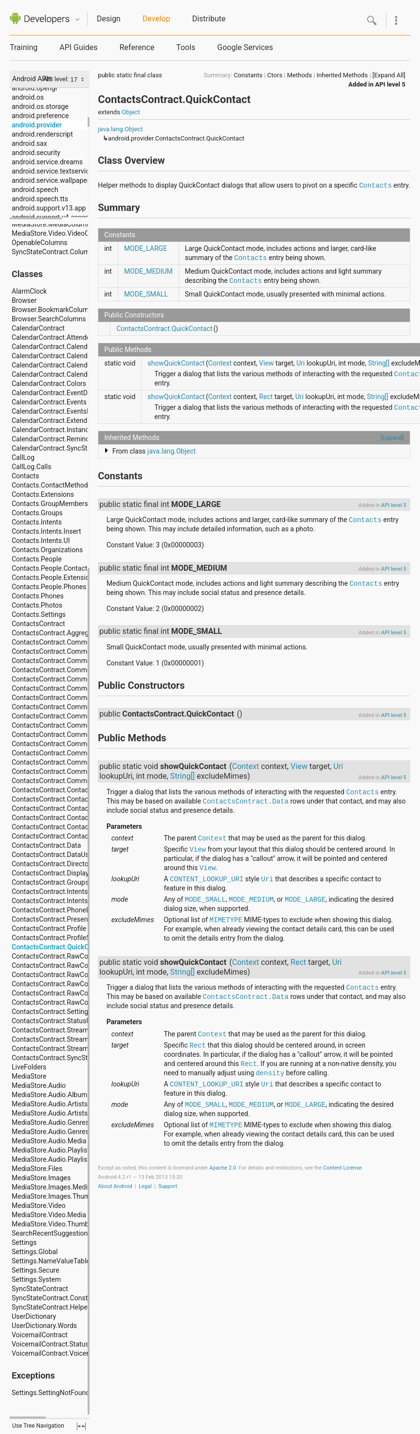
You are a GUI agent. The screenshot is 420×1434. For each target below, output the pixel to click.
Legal (145, 1186)
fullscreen (81, 1426)
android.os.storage (40, 106)
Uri (300, 363)
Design (109, 18)
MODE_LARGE (145, 248)
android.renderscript (42, 134)
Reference (136, 47)
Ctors (274, 75)
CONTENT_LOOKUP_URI (206, 879)
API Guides (78, 47)
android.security (36, 153)
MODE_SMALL (146, 294)
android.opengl (34, 88)
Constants (248, 75)
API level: (56, 79)
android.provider (37, 125)
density (270, 1073)
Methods (299, 75)
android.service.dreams (47, 162)
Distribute (209, 18)
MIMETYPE (226, 920)
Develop (156, 18)
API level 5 (390, 84)
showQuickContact (176, 363)
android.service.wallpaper (50, 180)
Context (220, 363)
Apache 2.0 (222, 1168)
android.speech (35, 189)
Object (131, 112)
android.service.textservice (52, 171)
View (266, 363)
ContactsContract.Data (246, 801)
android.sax (29, 143)
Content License (342, 1168)
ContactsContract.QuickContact (164, 328)
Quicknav (77, 19)
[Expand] (392, 437)
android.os (28, 97)
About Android (115, 1186)
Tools (185, 47)
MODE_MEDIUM (148, 271)
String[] (378, 363)
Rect (266, 397)
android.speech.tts (40, 199)
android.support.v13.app (49, 208)
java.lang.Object (120, 129)
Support (167, 1186)
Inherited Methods (342, 75)
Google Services (245, 47)
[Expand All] (388, 75)
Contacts (375, 186)
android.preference (40, 116)
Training (23, 47)
